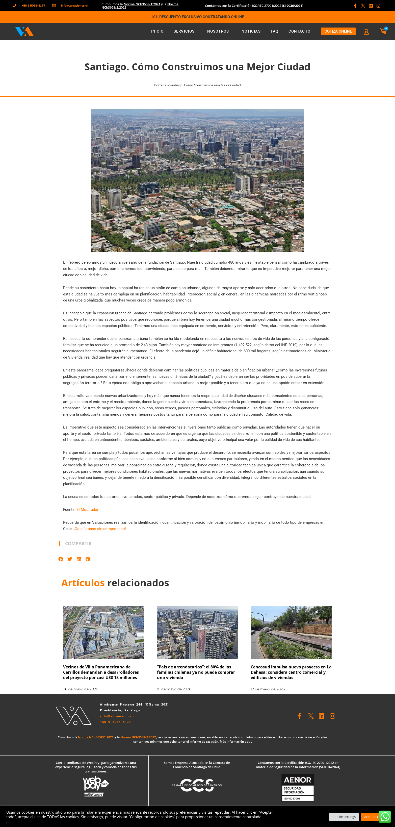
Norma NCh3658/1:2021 (142, 4)
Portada (160, 85)
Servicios (185, 31)
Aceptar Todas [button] (375, 816)
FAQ (274, 31)
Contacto (299, 31)
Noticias (251, 31)
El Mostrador (87, 509)
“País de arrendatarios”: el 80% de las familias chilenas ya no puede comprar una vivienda (196, 672)
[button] (60, 558)
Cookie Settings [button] (344, 816)
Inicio (157, 31)
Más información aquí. (236, 741)
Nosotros (219, 31)
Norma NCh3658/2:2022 (138, 737)
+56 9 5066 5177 (115, 722)
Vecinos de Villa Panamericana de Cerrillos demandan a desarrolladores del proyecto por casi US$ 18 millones (101, 672)
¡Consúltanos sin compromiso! (100, 529)
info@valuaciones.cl (118, 716)
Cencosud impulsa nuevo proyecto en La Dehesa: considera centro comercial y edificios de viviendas (291, 672)
